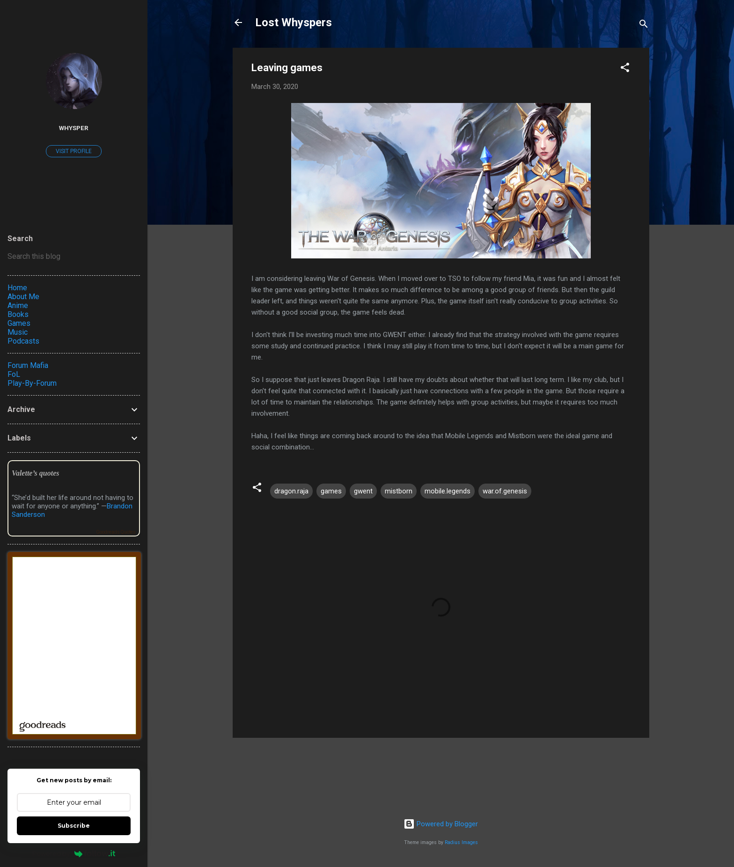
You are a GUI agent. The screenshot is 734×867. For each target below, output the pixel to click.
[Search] (643, 25)
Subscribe (74, 825)
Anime (17, 305)
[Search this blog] (73, 256)
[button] (625, 69)
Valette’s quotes (35, 473)
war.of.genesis (505, 491)
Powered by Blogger (441, 824)
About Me (23, 296)
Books (18, 314)
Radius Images (461, 842)
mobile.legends (447, 491)
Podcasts (23, 341)
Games (18, 323)
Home (17, 287)
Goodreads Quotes (116, 532)
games (331, 491)
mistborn (398, 491)
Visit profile (74, 151)
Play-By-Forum (32, 383)
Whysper (73, 128)
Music (17, 332)
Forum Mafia (27, 365)
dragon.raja (291, 491)
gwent (363, 491)
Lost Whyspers (293, 22)
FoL (13, 374)
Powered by (73, 853)
